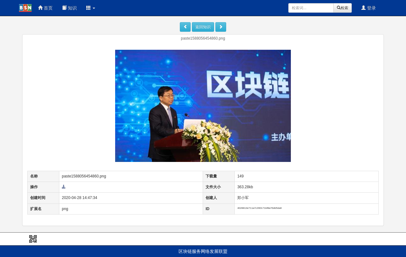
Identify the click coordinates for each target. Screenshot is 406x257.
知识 (69, 7)
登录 (368, 7)
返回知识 (203, 27)
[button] (91, 8)
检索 (342, 8)
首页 (45, 7)
